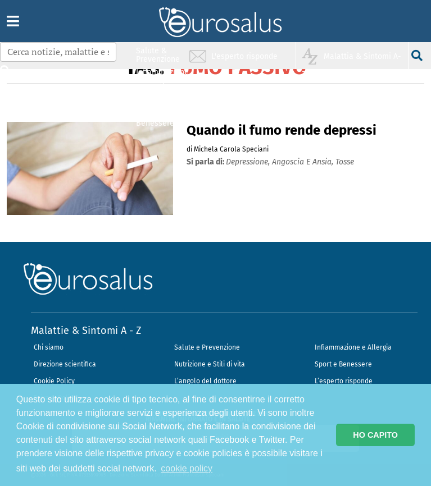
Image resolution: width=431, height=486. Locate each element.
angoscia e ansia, (303, 162)
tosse (344, 162)
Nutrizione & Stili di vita (158, 97)
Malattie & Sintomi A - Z (86, 330)
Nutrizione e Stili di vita (209, 364)
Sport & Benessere (155, 118)
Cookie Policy (54, 381)
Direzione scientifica (65, 364)
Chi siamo (48, 347)
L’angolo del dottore (205, 381)
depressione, (249, 162)
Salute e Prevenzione (207, 347)
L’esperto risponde (344, 381)
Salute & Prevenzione (158, 54)
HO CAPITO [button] (375, 434)
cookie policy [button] (186, 468)
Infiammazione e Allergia (353, 347)
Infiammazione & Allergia (161, 76)
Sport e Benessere (343, 364)
